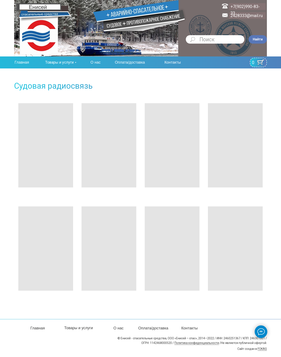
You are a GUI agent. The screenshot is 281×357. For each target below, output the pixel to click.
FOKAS (262, 348)
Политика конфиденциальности (196, 343)
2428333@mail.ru (246, 15)
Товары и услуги (59, 62)
